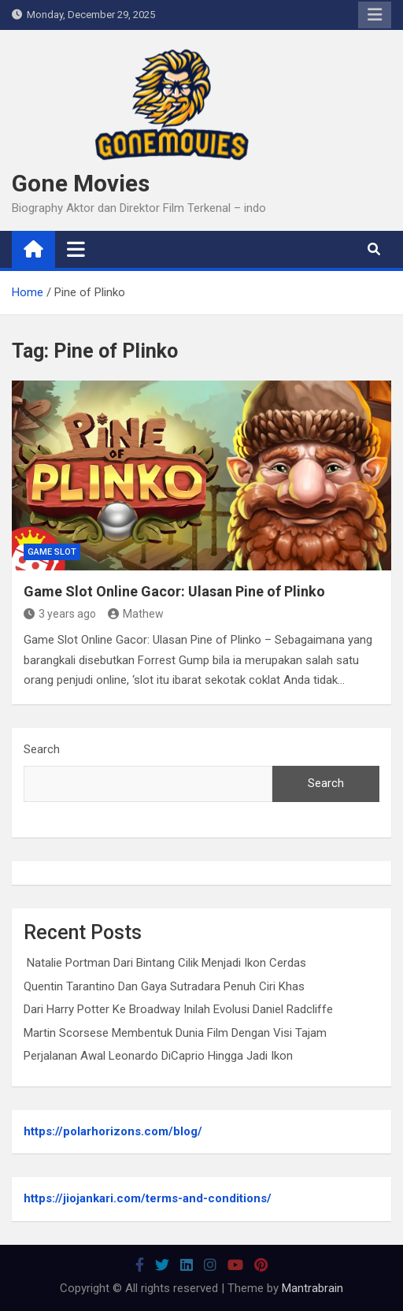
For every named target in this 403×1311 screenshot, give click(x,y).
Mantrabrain (312, 1288)
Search (42, 749)
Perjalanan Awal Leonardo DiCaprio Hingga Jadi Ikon (158, 1056)
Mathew (136, 613)
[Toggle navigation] (76, 249)
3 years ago (60, 613)
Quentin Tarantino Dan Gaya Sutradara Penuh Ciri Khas (164, 986)
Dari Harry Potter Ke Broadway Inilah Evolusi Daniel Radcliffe (178, 1009)
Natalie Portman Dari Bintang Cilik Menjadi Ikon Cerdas (165, 963)
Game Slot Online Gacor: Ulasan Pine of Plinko (174, 591)
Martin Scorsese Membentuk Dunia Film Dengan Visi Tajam (175, 1033)
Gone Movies (81, 183)
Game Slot (52, 552)
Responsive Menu (374, 15)
